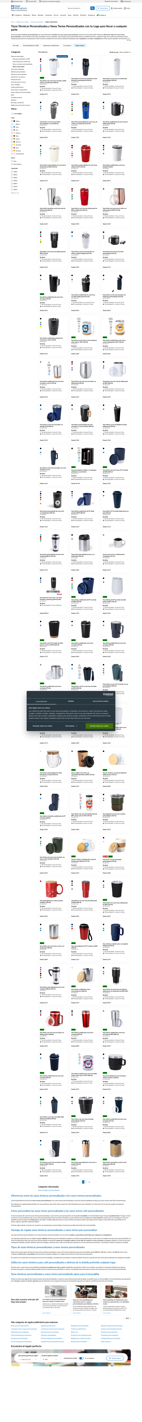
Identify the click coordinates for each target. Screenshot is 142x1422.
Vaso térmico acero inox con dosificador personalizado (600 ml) (115, 79)
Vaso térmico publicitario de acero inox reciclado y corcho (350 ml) (52, 382)
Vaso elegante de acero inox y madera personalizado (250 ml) (114, 815)
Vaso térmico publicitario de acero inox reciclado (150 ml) (114, 1120)
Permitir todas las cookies (99, 726)
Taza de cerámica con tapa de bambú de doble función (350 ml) (115, 773)
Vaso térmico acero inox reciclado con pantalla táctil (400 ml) (51, 425)
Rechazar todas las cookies (42, 726)
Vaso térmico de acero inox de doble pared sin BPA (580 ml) (84, 901)
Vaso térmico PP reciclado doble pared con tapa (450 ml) (116, 512)
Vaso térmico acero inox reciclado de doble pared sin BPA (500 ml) (53, 1163)
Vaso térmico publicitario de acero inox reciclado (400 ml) (52, 1076)
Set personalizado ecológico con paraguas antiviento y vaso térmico (83, 471)
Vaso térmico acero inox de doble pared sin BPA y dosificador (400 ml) (84, 209)
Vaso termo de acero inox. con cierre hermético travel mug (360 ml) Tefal (51, 598)
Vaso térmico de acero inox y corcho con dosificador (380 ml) (52, 947)
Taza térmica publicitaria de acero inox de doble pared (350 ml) (115, 122)
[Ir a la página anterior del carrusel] (124, 1318)
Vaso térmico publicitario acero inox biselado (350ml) (114, 166)
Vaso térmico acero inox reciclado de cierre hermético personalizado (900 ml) (84, 79)
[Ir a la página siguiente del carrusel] (130, 1318)
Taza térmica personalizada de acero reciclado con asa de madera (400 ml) (82, 425)
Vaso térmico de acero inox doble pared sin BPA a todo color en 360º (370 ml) (84, 815)
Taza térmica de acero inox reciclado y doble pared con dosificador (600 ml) (53, 81)
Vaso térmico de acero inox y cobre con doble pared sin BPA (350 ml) (114, 209)
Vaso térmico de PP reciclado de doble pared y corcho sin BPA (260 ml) (51, 644)
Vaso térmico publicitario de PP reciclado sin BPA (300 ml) (83, 600)
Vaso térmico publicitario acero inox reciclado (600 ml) (82, 1033)
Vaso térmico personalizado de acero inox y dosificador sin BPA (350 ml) (53, 166)
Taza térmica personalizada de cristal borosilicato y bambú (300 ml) (51, 773)
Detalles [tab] (71, 701)
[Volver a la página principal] (19, 8)
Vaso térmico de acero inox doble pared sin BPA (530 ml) (53, 252)
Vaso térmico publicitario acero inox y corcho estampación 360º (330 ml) (114, 341)
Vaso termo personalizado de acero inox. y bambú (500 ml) (84, 1163)
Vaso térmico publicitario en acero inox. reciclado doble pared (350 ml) (83, 295)
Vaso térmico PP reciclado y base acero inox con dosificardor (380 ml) (114, 728)
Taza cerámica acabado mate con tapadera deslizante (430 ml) (115, 944)
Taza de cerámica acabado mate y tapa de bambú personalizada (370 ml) (83, 860)
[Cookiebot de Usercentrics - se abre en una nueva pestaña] (104, 694)
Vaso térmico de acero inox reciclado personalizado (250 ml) (82, 1120)
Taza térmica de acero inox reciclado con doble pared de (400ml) (52, 1033)
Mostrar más (15, 193)
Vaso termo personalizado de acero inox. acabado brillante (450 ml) (52, 555)
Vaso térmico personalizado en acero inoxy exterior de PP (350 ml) (84, 166)
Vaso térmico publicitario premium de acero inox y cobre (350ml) (51, 339)
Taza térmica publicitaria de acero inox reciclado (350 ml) (51, 298)
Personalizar (71, 726)
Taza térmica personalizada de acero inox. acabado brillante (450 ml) (52, 988)
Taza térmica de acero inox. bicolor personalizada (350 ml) (113, 252)
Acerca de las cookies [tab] (100, 701)
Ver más (129, 40)
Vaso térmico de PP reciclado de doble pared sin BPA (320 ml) (114, 600)
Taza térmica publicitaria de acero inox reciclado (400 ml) (114, 644)
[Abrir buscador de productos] (81, 8)
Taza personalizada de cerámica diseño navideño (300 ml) (51, 901)
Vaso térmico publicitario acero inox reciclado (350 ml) (82, 644)
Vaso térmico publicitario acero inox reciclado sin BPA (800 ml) (114, 1033)
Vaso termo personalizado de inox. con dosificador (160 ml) (82, 555)
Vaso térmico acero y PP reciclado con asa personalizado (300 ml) (115, 685)
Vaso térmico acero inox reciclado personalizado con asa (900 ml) (50, 122)
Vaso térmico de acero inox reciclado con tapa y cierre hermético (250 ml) (52, 858)
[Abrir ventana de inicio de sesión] (116, 8)
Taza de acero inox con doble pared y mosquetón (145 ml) (114, 555)
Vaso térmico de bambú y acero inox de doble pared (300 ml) (114, 1163)
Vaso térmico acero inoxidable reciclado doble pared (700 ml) (115, 425)
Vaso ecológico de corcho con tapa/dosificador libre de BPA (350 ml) (82, 773)
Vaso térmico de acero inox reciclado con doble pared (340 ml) (83, 382)
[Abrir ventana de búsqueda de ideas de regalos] (103, 8)
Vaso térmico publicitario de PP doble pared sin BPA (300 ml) (82, 512)
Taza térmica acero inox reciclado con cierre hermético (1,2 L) (53, 468)
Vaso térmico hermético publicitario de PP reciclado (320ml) (52, 817)
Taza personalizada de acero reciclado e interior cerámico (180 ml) (114, 1076)
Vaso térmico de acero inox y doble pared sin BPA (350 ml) (115, 903)
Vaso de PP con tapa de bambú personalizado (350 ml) (112, 860)
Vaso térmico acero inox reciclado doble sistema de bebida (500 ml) (52, 1118)
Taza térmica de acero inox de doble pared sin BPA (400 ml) (115, 382)
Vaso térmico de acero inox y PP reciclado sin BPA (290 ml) (115, 471)
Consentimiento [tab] (41, 701)
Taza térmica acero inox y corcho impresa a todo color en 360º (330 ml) (84, 341)
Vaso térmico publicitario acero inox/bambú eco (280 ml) (80, 990)
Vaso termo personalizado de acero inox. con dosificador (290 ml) (52, 512)
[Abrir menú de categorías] (17, 15)
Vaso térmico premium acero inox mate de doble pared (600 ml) (52, 209)
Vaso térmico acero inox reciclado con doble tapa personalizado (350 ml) (114, 295)
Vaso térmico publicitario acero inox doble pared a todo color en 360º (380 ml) (84, 1074)
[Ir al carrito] (127, 8)
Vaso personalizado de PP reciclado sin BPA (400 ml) (84, 947)
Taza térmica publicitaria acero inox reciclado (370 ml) (50, 687)
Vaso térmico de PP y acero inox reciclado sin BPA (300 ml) (84, 687)
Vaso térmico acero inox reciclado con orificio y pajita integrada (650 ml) (82, 252)
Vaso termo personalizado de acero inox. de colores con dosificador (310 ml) (84, 122)
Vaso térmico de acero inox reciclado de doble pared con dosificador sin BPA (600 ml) (115, 990)
